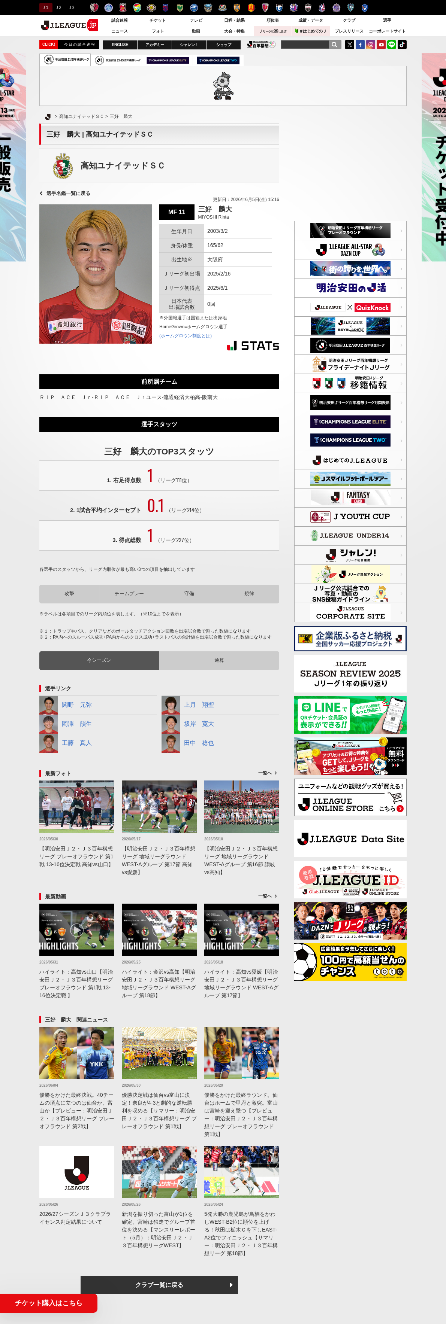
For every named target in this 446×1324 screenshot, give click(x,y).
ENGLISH (120, 45)
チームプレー (129, 593)
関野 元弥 (65, 705)
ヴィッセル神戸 (308, 7)
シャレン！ (189, 45)
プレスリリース (349, 31)
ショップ (223, 45)
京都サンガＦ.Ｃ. (265, 7)
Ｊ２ (58, 7)
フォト (158, 31)
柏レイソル (151, 7)
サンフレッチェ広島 (336, 7)
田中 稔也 (188, 743)
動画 (196, 31)
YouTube (381, 44)
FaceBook (360, 44)
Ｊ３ (71, 7)
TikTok (402, 44)
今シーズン (99, 660)
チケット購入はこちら (48, 1303)
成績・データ (310, 20)
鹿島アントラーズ (94, 7)
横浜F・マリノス (222, 7)
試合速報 (119, 20)
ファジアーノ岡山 (322, 7)
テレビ (196, 20)
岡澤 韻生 (65, 724)
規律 (249, 593)
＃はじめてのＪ (311, 30)
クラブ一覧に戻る (159, 1285)
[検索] (334, 44)
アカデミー (154, 45)
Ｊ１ (45, 7)
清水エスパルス (236, 7)
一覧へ (265, 773)
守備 (189, 593)
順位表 (272, 20)
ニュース (119, 31)
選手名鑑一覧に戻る (68, 193)
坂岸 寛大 (188, 724)
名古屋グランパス (251, 7)
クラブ (349, 20)
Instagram (370, 44)
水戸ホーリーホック (108, 7)
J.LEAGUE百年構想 (261, 44)
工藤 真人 (65, 743)
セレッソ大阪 (293, 7)
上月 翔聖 (188, 705)
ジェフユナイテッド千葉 (137, 7)
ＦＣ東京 (165, 7)
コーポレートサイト (387, 31)
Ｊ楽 (272, 31)
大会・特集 (234, 31)
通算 (219, 660)
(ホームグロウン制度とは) (185, 335)
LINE (391, 44)
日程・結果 (234, 20)
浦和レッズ (122, 7)
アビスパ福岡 (350, 7)
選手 (387, 20)
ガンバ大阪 (279, 7)
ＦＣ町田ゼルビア (194, 7)
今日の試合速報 (80, 44)
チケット (158, 20)
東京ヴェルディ (179, 7)
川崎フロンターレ (208, 7)
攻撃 (69, 593)
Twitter (349, 44)
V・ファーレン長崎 (365, 7)
